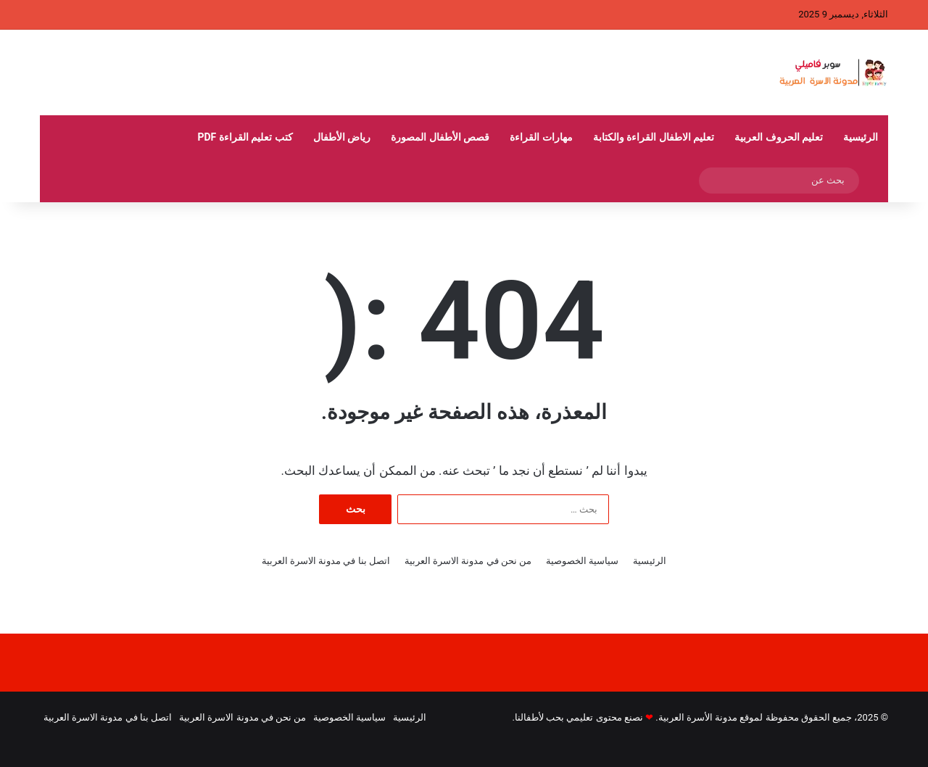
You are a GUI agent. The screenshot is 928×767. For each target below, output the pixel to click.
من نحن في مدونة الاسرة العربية (468, 560)
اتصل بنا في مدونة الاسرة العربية (326, 560)
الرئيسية (860, 137)
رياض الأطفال (341, 137)
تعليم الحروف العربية (778, 137)
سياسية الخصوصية (582, 560)
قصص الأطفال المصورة (440, 137)
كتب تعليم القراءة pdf (244, 137)
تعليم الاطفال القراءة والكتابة (653, 137)
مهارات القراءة (541, 137)
